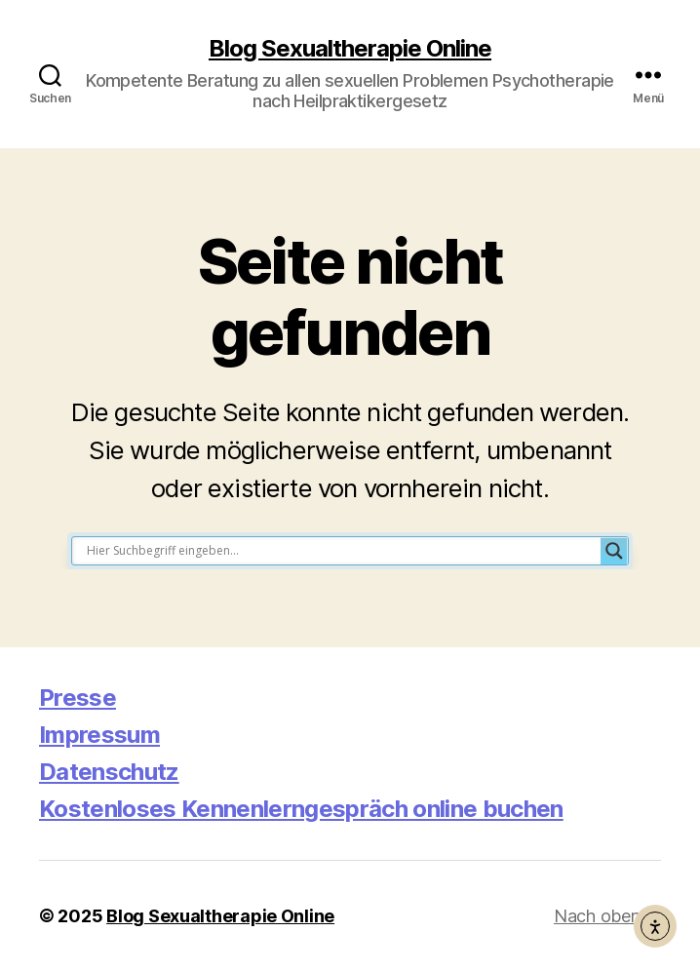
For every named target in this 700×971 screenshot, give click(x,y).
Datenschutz (109, 771)
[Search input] (341, 550)
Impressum (99, 734)
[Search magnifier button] (614, 550)
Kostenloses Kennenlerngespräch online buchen (301, 809)
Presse (77, 697)
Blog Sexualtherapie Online (350, 48)
